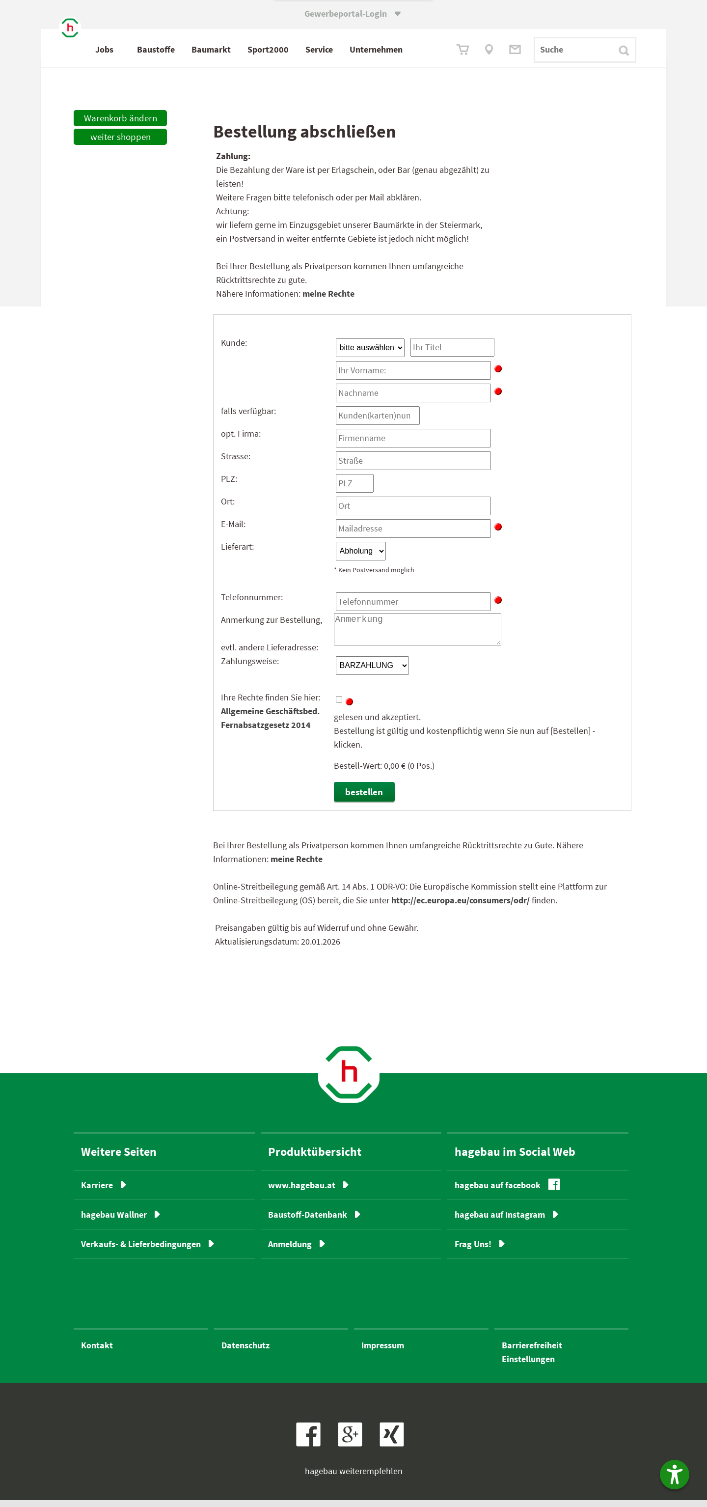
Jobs (146, 49)
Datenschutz (245, 1352)
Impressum (382, 1352)
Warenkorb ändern (120, 124)
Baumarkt (252, 49)
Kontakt (97, 1352)
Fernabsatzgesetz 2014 (266, 731)
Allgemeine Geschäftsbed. (270, 717)
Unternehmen (417, 49)
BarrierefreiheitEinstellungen (532, 1358)
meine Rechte (328, 299)
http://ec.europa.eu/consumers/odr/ (460, 907)
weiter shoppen (120, 142)
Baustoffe (198, 49)
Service (361, 49)
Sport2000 (309, 49)
